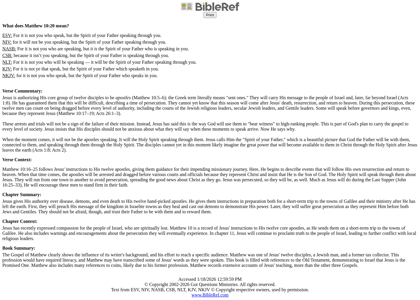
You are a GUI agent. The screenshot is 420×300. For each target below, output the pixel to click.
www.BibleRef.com (210, 294)
